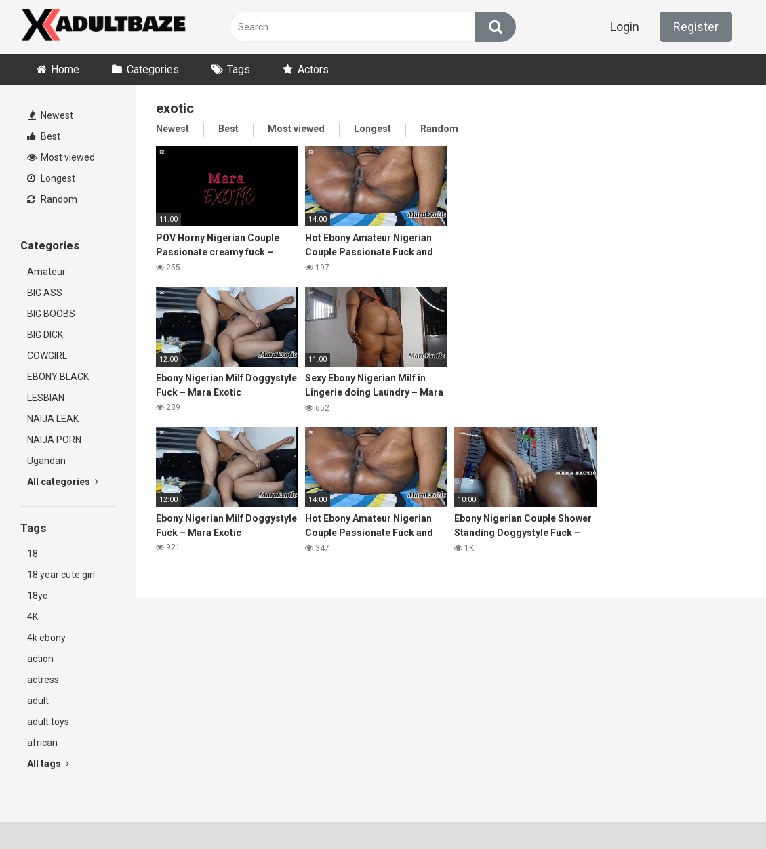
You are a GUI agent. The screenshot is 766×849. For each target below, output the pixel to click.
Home (65, 69)
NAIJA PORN (54, 439)
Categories (153, 69)
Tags (238, 69)
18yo (37, 595)
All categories (62, 481)
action (40, 658)
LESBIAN (45, 397)
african (42, 742)
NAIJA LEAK (53, 418)
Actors (313, 69)
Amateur (46, 271)
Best (43, 136)
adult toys (48, 721)
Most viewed (61, 157)
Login (624, 27)
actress (43, 679)
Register (696, 27)
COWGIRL (47, 355)
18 (32, 553)
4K (32, 616)
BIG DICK (45, 334)
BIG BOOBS (51, 313)
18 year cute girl (61, 574)
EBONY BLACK (58, 376)
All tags (48, 763)
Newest (50, 115)
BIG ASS (44, 292)
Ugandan (46, 460)
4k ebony (46, 637)
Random (52, 199)
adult (38, 700)
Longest (51, 178)
